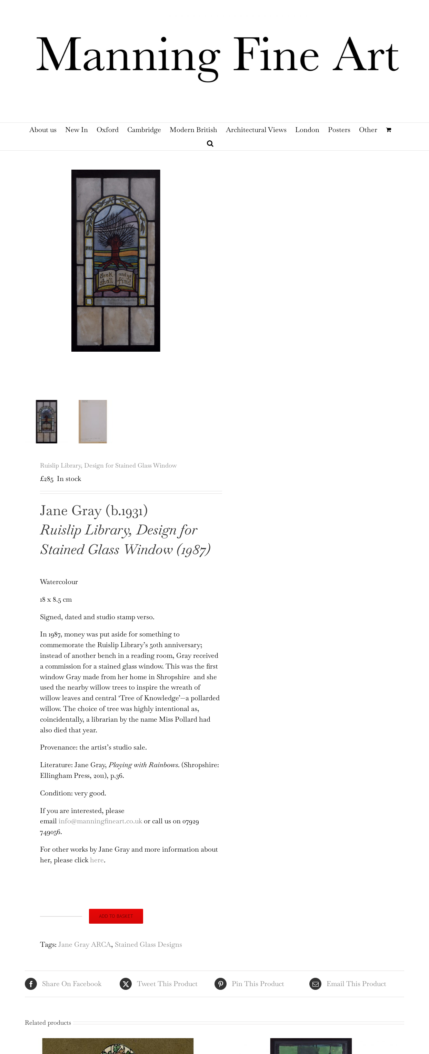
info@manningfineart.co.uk (100, 827)
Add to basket (116, 923)
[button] (210, 143)
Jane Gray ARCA (84, 951)
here (97, 866)
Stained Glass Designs (148, 951)
